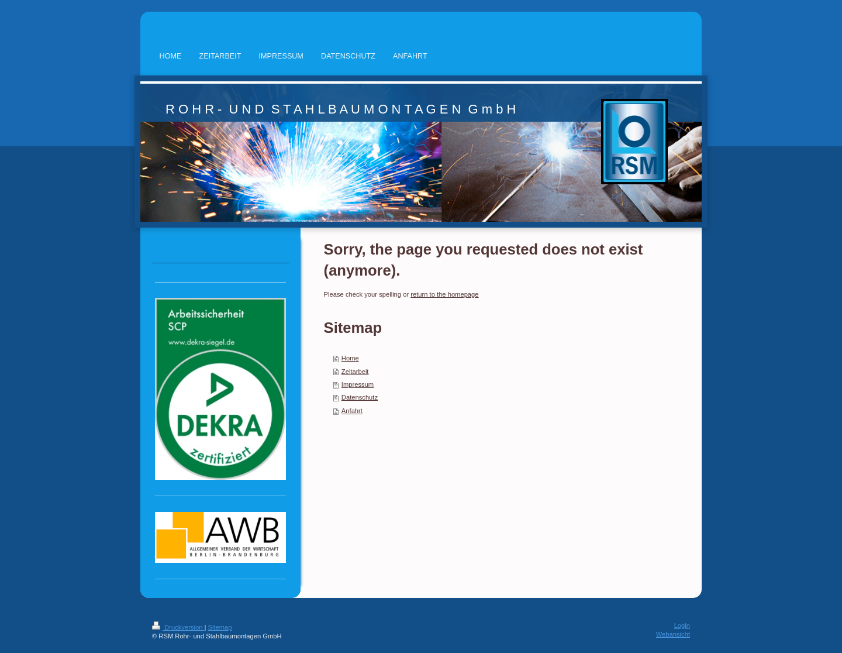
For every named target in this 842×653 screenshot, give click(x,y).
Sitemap (220, 627)
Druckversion (178, 627)
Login (682, 625)
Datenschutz (359, 397)
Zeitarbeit (355, 371)
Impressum (357, 384)
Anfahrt (352, 410)
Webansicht (673, 634)
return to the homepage (444, 294)
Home (350, 358)
